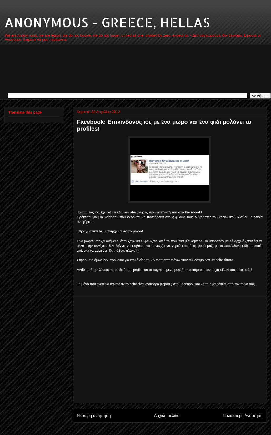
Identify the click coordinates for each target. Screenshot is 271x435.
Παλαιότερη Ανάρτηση (243, 415)
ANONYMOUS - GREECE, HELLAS (107, 22)
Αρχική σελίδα (166, 415)
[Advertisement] (49, 349)
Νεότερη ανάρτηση (94, 415)
